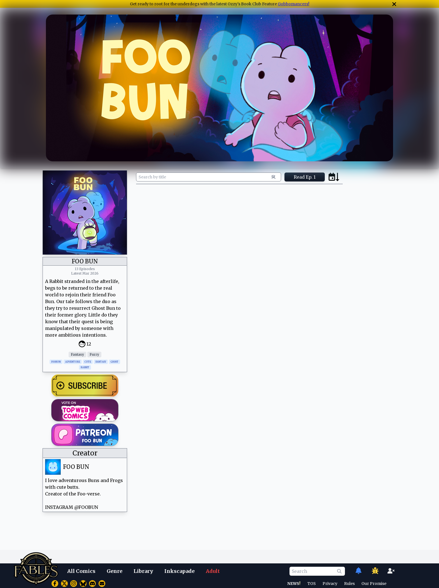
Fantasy (77, 354)
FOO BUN (76, 466)
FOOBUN (56, 361)
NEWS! (293, 583)
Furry (94, 354)
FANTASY (100, 361)
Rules (349, 583)
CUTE (88, 361)
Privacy (330, 583)
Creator (85, 453)
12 (89, 344)
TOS (311, 583)
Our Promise (373, 583)
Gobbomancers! (293, 3)
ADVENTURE (72, 361)
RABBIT (85, 367)
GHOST (114, 361)
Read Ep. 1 (305, 177)
